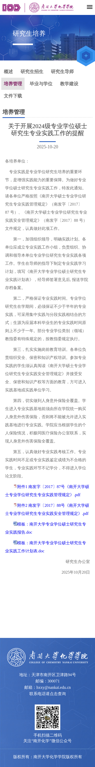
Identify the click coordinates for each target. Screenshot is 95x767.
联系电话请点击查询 (47, 694)
